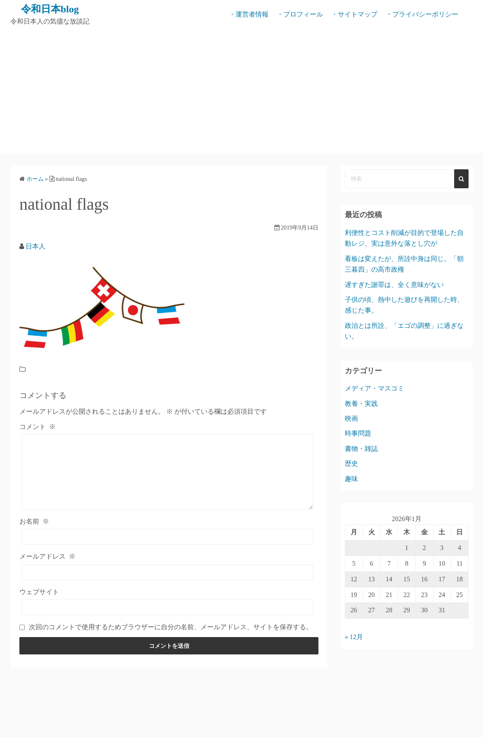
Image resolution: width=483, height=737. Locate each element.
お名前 (34, 521)
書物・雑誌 (361, 448)
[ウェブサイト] (167, 607)
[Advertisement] (241, 91)
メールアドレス (47, 556)
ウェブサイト (39, 591)
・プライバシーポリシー (422, 14)
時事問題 (358, 433)
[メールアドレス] (167, 572)
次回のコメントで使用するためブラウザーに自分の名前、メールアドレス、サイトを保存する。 (171, 626)
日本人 (35, 246)
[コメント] (167, 472)
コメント (37, 426)
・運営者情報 (249, 14)
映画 (351, 418)
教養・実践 (361, 403)
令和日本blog (50, 9)
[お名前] (167, 537)
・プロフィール (300, 14)
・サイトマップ (354, 14)
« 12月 (354, 636)
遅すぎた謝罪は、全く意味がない (394, 284)
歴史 (351, 463)
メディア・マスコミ (374, 388)
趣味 (351, 478)
